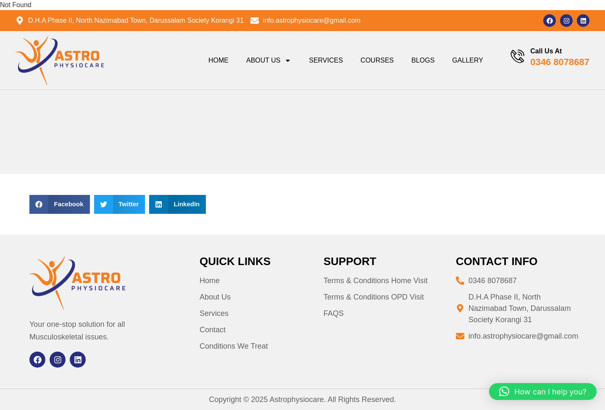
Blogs (422, 60)
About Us (268, 60)
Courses (376, 60)
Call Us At (546, 51)
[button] (59, 204)
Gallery (467, 60)
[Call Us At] (517, 56)
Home (218, 60)
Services (326, 60)
